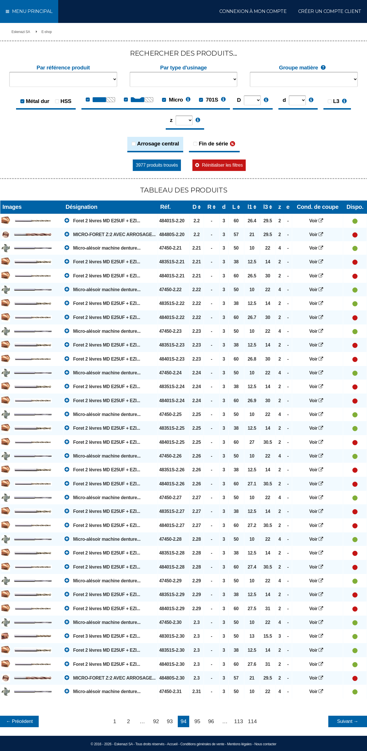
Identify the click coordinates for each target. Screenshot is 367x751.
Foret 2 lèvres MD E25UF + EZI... (102, 220)
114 (252, 721)
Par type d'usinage (183, 68)
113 (238, 721)
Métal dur (37, 101)
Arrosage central (158, 144)
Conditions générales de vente (202, 744)
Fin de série (213, 144)
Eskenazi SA (20, 32)
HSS (65, 101)
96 (211, 721)
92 (156, 721)
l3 (265, 207)
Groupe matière (304, 68)
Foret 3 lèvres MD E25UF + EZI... (102, 636)
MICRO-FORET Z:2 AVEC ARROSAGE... (110, 234)
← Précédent (19, 721)
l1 (249, 207)
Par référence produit (63, 68)
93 (170, 721)
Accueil (172, 744)
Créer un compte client (329, 11)
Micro (172, 100)
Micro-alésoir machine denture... (102, 247)
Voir (317, 220)
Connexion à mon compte (252, 11)
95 (197, 721)
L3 (336, 101)
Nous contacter (265, 744)
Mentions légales (239, 744)
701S (208, 100)
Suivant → (347, 721)
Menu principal (29, 11)
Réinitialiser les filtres (222, 165)
